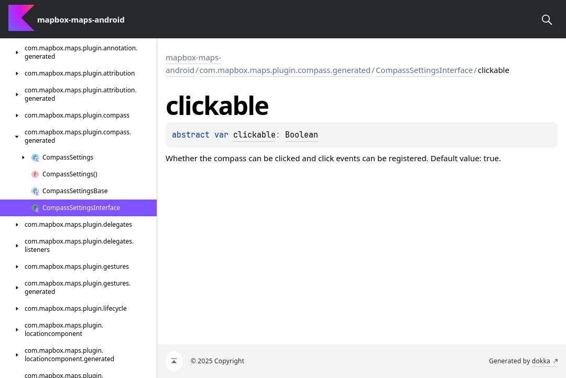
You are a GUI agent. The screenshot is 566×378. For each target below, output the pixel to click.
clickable (254, 135)
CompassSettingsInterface (424, 70)
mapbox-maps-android (193, 63)
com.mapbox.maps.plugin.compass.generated (285, 70)
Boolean (301, 135)
